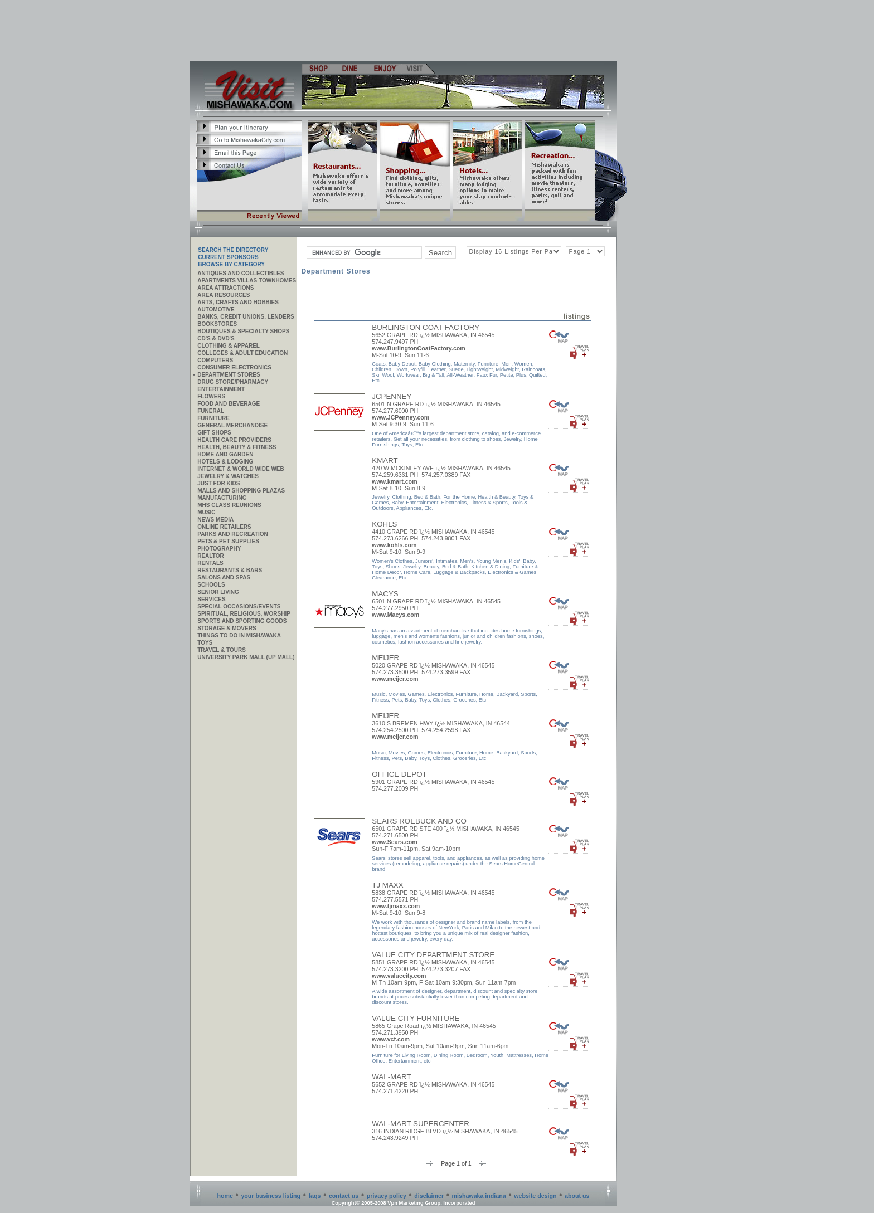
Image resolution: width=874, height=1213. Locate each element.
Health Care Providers (234, 440)
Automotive (215, 309)
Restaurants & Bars (229, 570)
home (225, 1195)
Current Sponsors (228, 257)
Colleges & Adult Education (242, 353)
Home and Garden (225, 454)
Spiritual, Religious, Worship (243, 614)
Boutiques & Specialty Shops (243, 331)
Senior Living (218, 592)
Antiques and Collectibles (240, 273)
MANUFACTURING (221, 498)
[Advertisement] (404, 31)
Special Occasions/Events (238, 606)
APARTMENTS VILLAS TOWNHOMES (246, 280)
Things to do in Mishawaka (239, 635)
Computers (215, 360)
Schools (211, 585)
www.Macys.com (395, 614)
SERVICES (211, 599)
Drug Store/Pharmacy (232, 382)
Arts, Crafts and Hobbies (238, 302)
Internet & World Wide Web (240, 469)
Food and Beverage (228, 404)
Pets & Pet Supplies (228, 541)
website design (535, 1195)
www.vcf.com (391, 1039)
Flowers (211, 396)
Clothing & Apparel (228, 346)
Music (206, 512)
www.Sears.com (394, 842)
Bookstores (217, 324)
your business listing (270, 1195)
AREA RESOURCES (223, 295)
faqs (315, 1195)
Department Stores (228, 375)
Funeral (210, 411)
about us (577, 1195)
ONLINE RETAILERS (224, 527)
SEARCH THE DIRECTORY (233, 250)
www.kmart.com (394, 481)
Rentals (210, 563)
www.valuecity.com (399, 975)
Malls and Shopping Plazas (241, 491)
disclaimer (429, 1195)
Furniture (213, 418)
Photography (219, 548)
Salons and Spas (223, 577)
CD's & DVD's (215, 338)
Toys (204, 643)
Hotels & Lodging (225, 462)
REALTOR (210, 556)
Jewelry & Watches (228, 476)
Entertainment (221, 389)
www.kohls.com (394, 545)
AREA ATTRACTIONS (225, 288)
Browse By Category (231, 264)
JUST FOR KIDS (218, 483)
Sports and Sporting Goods (242, 621)
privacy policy (386, 1195)
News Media (215, 520)
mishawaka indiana (479, 1195)
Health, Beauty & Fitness (236, 447)
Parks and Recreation (232, 534)
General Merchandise (232, 425)
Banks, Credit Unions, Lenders (245, 317)
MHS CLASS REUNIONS (229, 505)
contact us (343, 1195)
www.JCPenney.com (400, 417)
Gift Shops (214, 433)
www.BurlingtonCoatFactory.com (418, 348)
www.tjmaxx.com (396, 906)
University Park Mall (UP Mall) (245, 657)
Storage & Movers (226, 628)
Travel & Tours (221, 650)
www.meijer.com (395, 678)
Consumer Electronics (234, 367)
